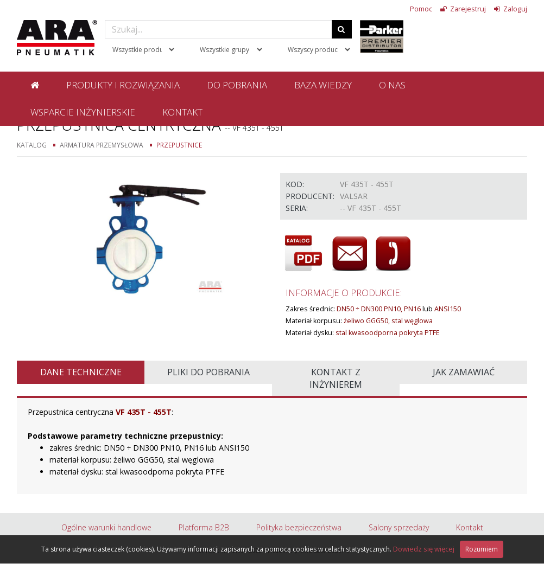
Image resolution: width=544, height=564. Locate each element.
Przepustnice (179, 144)
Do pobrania (237, 85)
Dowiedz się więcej (423, 549)
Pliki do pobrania (208, 372)
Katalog (32, 144)
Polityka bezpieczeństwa (298, 527)
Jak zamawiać (464, 372)
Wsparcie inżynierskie (82, 112)
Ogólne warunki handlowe (106, 527)
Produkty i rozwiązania (123, 85)
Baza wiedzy (323, 85)
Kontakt (182, 112)
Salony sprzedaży (399, 527)
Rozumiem (481, 549)
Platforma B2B (204, 527)
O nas (392, 85)
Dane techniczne (81, 372)
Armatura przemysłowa (101, 144)
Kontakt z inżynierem (335, 378)
